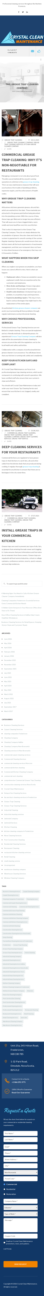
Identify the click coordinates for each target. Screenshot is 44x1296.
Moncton (30, 991)
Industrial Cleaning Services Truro (13, 972)
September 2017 (10, 707)
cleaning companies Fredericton (15, 734)
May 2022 (7, 690)
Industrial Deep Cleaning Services (13, 979)
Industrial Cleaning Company (12, 956)
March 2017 (8, 711)
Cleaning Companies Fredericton (13, 899)
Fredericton (7, 945)
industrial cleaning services (14, 814)
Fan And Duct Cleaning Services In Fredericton (17, 941)
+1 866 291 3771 (12, 52)
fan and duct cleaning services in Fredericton (20, 797)
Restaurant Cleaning (11, 848)
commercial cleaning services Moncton (18, 763)
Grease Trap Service (20, 439)
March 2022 (8, 694)
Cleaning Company (11, 738)
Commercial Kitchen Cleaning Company (18, 772)
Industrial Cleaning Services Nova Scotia (15, 968)
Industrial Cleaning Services (11, 960)
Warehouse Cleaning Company (12, 1021)
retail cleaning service (12, 861)
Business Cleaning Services (14, 725)
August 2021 (9, 698)
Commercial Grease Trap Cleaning (13, 910)
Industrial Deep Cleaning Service (13, 975)
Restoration (11, 1194)
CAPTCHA (7, 1249)
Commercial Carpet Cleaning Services (15, 903)
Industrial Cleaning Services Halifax (14, 964)
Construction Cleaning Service (12, 930)
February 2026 (9, 652)
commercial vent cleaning (13, 776)
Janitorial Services (10, 823)
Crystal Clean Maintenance (14, 789)
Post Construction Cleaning (14, 840)
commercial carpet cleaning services (17, 755)
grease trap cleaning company (20, 142)
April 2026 (8, 648)
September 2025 (10, 669)
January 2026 (9, 656)
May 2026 (7, 643)
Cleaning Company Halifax (13, 742)
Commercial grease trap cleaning (21, 433)
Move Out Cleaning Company (12, 995)
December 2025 (10, 660)
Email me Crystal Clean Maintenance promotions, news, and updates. (19, 1242)
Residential (10, 1189)
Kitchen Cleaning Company (11, 983)
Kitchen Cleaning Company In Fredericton (16, 987)
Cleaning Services (32, 899)
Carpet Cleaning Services (13, 729)
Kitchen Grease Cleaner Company (13, 991)
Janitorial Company (11, 819)
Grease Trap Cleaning (13, 140)
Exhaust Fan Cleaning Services (15, 793)
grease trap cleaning (13, 435)
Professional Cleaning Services (12, 1010)
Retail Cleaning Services (10, 1017)
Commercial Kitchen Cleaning (12, 914)
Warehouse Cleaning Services (15, 874)
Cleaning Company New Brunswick (17, 746)
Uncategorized (9, 865)
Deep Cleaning (7, 937)
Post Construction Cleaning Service (14, 1002)
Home (13, 91)
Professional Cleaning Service (12, 1006)
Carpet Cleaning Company (31, 891)
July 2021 (7, 703)
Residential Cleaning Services (15, 844)
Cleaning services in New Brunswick (17, 751)
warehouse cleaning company (15, 869)
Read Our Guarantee (21, 1092)
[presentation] (21, 1255)
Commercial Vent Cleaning (11, 926)
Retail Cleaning (9, 857)
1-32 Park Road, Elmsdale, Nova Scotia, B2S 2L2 (22, 1065)
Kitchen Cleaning (10, 827)
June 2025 (8, 677)
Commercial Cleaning (10, 907)
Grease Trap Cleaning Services (21, 143)
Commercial (11, 1184)
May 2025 (7, 681)
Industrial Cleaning (11, 810)
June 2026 (8, 639)
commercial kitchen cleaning (14, 768)
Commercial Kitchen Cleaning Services (15, 922)
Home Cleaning (30, 952)
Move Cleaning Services (13, 836)
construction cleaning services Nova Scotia (20, 785)
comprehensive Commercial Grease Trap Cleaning (22, 780)
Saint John (24, 1017)
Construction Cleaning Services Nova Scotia (16, 933)
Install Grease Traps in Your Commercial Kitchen (22, 535)
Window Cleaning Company (14, 878)
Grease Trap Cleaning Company (13, 949)
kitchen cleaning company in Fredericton (19, 831)
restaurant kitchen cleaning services (17, 852)
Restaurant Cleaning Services (12, 1014)
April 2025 (8, 686)
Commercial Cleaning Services (15, 759)
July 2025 (7, 673)
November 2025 (10, 665)
